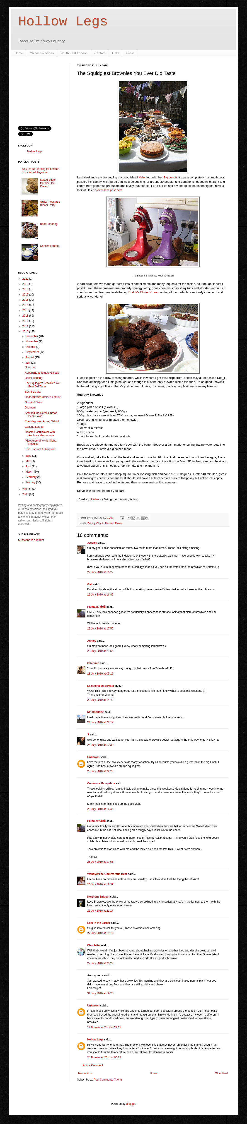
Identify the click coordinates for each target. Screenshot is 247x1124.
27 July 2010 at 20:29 (100, 963)
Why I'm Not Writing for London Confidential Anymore (40, 170)
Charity (100, 523)
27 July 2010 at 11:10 (100, 933)
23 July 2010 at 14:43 (100, 699)
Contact (99, 53)
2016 (25, 299)
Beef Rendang (49, 224)
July (28, 362)
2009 (25, 489)
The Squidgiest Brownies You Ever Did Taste (42, 385)
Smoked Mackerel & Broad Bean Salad (41, 414)
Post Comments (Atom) (108, 1079)
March (30, 471)
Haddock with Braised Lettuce (43, 397)
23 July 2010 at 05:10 (100, 673)
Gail (89, 584)
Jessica (92, 542)
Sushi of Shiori (33, 402)
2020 (25, 278)
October (31, 346)
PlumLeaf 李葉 (96, 606)
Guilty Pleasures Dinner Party (50, 203)
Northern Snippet (98, 896)
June (29, 455)
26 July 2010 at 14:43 (100, 809)
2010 (25, 331)
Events (118, 523)
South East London (74, 53)
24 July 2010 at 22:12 (100, 722)
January (31, 482)
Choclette (93, 945)
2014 (25, 310)
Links (116, 53)
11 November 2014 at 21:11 (104, 1027)
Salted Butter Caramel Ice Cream (48, 183)
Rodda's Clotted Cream (144, 292)
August (30, 357)
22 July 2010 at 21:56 (100, 651)
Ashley (91, 640)
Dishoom (30, 407)
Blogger (130, 1103)
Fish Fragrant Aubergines (40, 449)
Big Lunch (170, 177)
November (32, 341)
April (29, 466)
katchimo (93, 663)
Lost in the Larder (98, 923)
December (32, 336)
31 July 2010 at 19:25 (100, 993)
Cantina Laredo (49, 245)
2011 (25, 326)
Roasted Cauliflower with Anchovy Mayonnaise (40, 433)
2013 (25, 315)
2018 (25, 289)
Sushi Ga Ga (33, 391)
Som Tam (30, 367)
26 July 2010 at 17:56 (100, 861)
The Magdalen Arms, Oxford (42, 421)
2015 (25, 305)
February (31, 477)
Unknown (93, 757)
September (33, 352)
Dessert (109, 523)
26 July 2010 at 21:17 (100, 910)
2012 (25, 321)
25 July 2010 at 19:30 (100, 745)
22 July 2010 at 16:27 (100, 572)
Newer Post (85, 1073)
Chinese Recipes (42, 53)
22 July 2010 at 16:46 (100, 594)
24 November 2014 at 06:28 (104, 1057)
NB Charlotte (95, 712)
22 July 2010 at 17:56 (100, 628)
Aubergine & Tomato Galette (42, 372)
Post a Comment (93, 1065)
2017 (25, 294)
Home (19, 53)
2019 (25, 284)
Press (130, 53)
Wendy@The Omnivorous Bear (107, 874)
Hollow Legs (63, 21)
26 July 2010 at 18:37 (100, 884)
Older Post (221, 1073)
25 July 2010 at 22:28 (100, 771)
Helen (142, 177)
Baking (91, 523)
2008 (25, 494)
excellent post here (110, 190)
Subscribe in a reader (31, 540)
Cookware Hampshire (101, 783)
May (28, 461)
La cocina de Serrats (100, 685)
